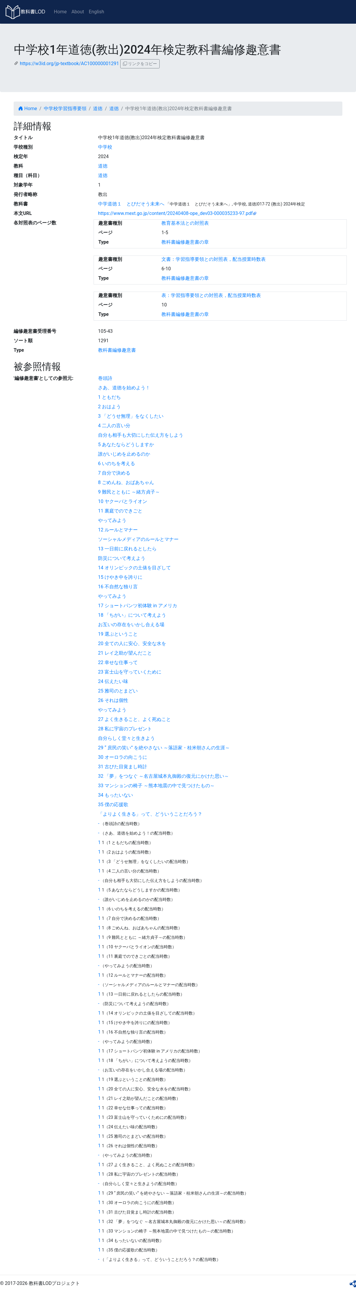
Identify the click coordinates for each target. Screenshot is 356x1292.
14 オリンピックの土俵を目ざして (134, 568)
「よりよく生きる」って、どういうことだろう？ (150, 814)
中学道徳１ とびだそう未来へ (131, 204)
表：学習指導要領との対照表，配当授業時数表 (211, 295)
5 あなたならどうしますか (126, 444)
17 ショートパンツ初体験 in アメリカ (137, 605)
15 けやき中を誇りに (120, 577)
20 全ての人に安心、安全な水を (132, 643)
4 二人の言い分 (114, 425)
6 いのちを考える (116, 463)
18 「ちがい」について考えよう (132, 615)
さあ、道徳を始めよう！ (124, 388)
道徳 (97, 108)
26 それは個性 (113, 700)
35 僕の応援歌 (113, 804)
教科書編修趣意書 (117, 350)
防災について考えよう (121, 558)
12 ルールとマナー (118, 530)
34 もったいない (115, 795)
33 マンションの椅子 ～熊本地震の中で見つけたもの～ (156, 785)
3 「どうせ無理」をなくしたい (130, 416)
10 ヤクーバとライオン (122, 501)
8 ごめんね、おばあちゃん (126, 482)
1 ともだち (109, 397)
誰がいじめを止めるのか (124, 454)
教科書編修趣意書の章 (185, 242)
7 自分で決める (114, 473)
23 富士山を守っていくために (129, 672)
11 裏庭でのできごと (120, 511)
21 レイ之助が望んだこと (125, 653)
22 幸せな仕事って (118, 662)
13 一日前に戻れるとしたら (127, 549)
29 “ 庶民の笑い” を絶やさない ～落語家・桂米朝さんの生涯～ (164, 748)
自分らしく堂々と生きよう (126, 738)
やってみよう (112, 520)
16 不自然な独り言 (118, 586)
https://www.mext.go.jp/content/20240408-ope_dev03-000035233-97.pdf (175, 213)
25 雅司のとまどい (118, 691)
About (77, 12)
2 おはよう (109, 406)
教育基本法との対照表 (185, 223)
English (96, 12)
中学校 (105, 147)
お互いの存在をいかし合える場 (131, 624)
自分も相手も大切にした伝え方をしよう (140, 435)
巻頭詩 (105, 378)
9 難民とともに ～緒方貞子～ (129, 492)
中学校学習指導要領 (65, 108)
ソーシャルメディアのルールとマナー (138, 539)
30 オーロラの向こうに (122, 757)
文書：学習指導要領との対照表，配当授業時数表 (213, 259)
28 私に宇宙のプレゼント (125, 729)
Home (60, 12)
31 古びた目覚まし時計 (122, 766)
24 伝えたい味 (113, 681)
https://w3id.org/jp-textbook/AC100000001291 (69, 63)
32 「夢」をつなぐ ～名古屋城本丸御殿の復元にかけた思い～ (163, 776)
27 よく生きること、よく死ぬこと (134, 719)
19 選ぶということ (118, 634)
